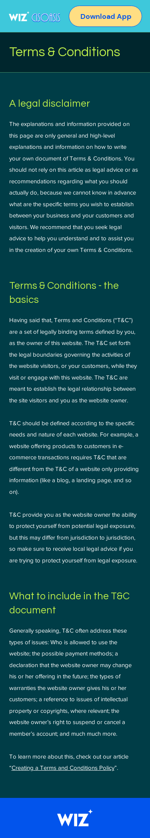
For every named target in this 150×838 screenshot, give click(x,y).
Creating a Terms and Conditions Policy (63, 767)
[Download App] (114, 17)
